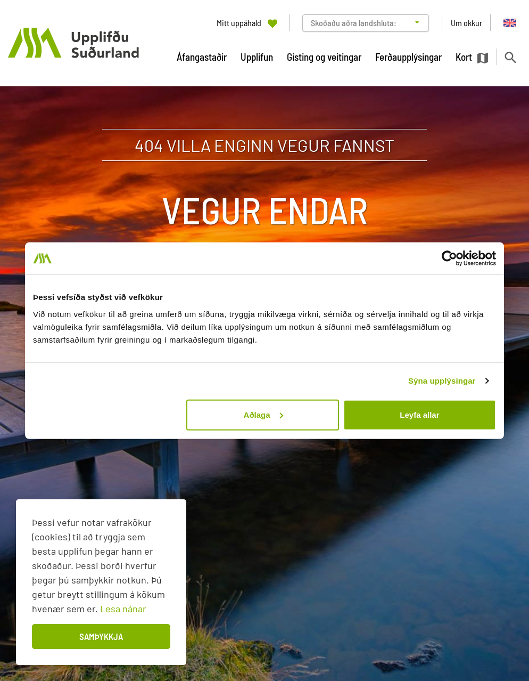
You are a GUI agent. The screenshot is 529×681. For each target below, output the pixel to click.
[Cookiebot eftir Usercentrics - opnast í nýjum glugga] (449, 258)
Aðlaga (263, 414)
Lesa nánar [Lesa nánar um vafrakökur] (123, 608)
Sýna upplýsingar (442, 380)
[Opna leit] (510, 57)
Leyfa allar (419, 414)
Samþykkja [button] (101, 636)
